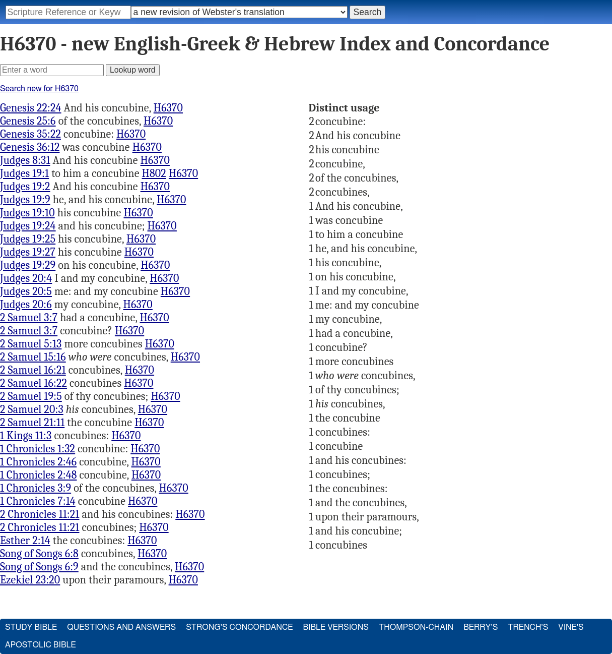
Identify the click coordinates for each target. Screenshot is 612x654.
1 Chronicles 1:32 (37, 448)
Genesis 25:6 (28, 121)
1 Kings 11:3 (25, 435)
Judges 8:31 (25, 160)
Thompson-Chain (416, 627)
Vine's (570, 627)
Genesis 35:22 (30, 134)
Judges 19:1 (24, 173)
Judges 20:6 (26, 304)
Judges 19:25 (27, 239)
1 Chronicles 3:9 (35, 488)
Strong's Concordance (239, 627)
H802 (154, 173)
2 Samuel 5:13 (30, 343)
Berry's (480, 627)
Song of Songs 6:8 (39, 553)
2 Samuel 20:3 (31, 409)
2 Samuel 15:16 (33, 357)
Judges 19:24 (28, 225)
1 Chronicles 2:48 (38, 475)
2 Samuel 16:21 (33, 370)
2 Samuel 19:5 (31, 396)
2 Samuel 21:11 (32, 422)
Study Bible (31, 627)
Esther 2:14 (25, 540)
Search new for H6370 (39, 89)
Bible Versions (336, 627)
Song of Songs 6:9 (39, 566)
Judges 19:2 (25, 186)
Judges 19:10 (27, 212)
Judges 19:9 (25, 199)
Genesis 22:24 (30, 107)
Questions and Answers (121, 627)
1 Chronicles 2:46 (38, 461)
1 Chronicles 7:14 (38, 501)
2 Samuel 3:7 (28, 317)
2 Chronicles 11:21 (40, 514)
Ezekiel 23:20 (30, 579)
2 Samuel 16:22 (33, 383)
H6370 (168, 107)
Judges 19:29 (27, 265)
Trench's (528, 627)
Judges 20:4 (26, 278)
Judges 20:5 (26, 291)
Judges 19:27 (27, 252)
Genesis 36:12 (29, 147)
